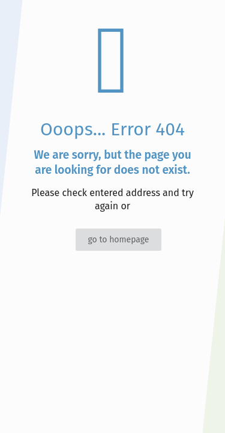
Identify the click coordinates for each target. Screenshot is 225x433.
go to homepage (118, 240)
